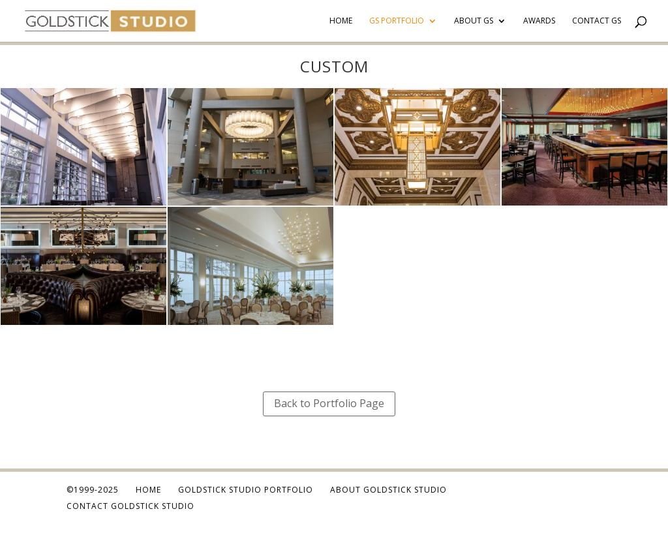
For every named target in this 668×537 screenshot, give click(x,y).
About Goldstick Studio (388, 489)
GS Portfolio (396, 21)
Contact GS (596, 21)
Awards (539, 21)
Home (340, 21)
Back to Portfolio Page (329, 403)
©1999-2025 (93, 489)
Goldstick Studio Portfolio (245, 489)
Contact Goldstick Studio (130, 506)
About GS (473, 21)
